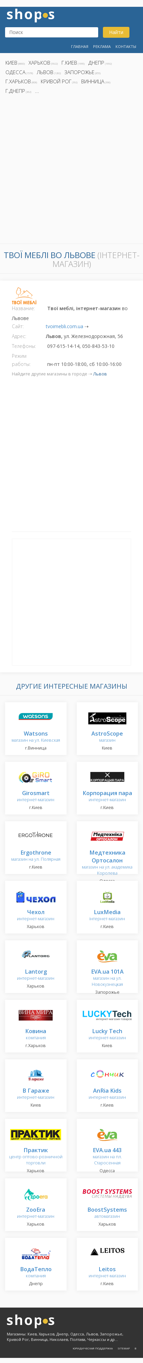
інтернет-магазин (107, 916)
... (37, 90)
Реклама (102, 46)
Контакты (125, 46)
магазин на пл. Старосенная (107, 1157)
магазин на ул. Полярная (35, 856)
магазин (107, 737)
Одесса (15, 72)
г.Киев (69, 62)
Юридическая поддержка (93, 1348)
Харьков (39, 62)
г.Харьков (18, 81)
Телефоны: (24, 346)
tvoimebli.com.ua (64, 326)
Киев (11, 62)
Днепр (96, 62)
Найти (116, 32)
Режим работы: (21, 360)
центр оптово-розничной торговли (35, 1157)
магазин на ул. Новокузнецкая (107, 978)
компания (35, 1035)
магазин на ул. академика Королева (107, 863)
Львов (45, 72)
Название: (23, 308)
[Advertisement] (71, 170)
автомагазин (107, 1213)
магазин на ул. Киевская (36, 737)
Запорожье (79, 72)
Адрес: (19, 336)
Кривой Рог (56, 81)
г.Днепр (15, 90)
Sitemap (124, 1348)
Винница (92, 81)
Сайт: (18, 326)
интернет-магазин (35, 797)
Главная (79, 46)
